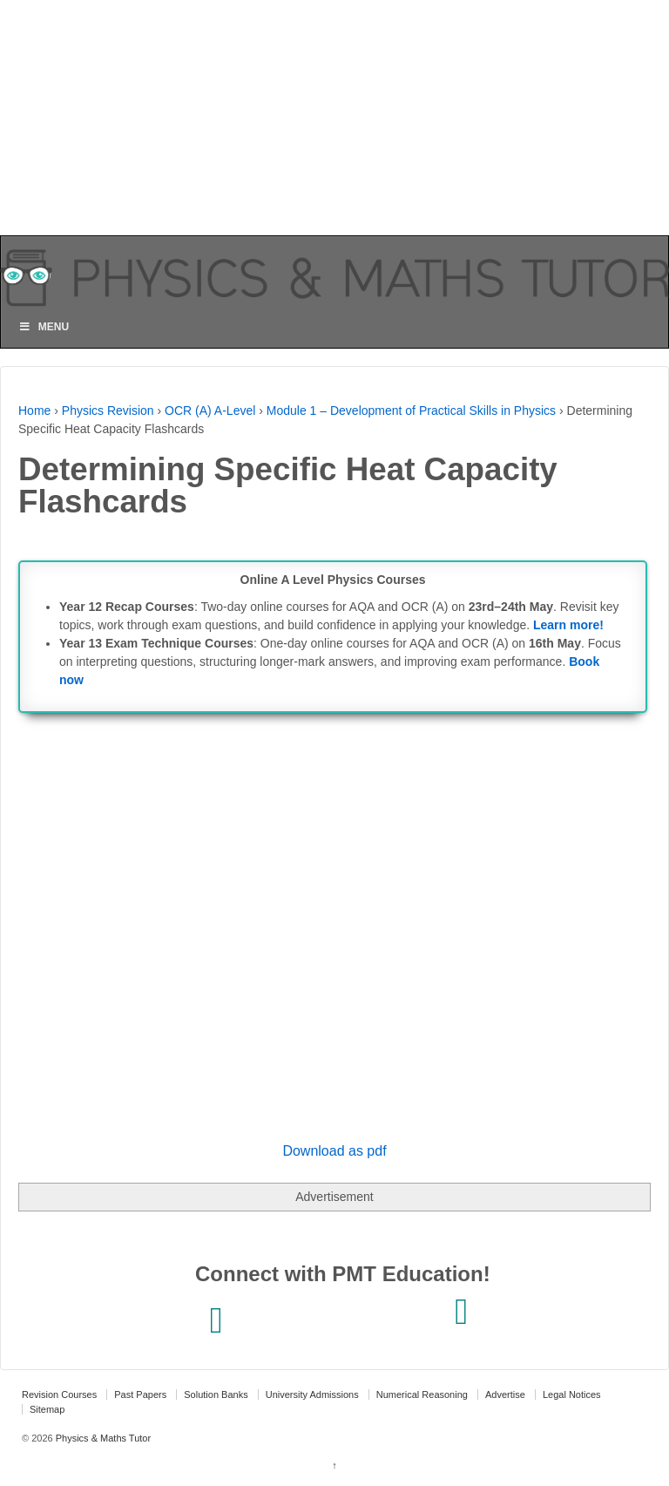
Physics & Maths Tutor (102, 1438)
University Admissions (312, 1394)
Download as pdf (334, 1150)
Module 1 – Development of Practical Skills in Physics (411, 410)
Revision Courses (59, 1394)
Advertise (505, 1394)
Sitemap (47, 1409)
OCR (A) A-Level (210, 410)
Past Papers (140, 1394)
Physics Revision (108, 410)
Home (34, 410)
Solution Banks (215, 1394)
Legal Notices (572, 1394)
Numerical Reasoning (422, 1394)
